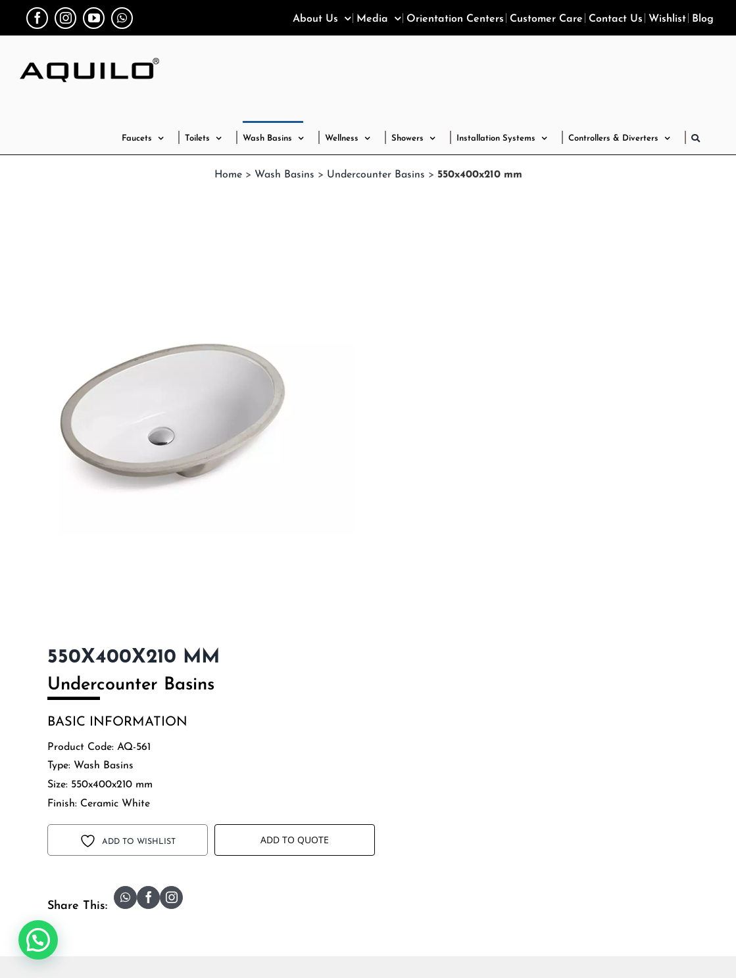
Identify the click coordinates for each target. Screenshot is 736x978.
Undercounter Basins (376, 175)
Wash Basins (284, 175)
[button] (695, 137)
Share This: (77, 906)
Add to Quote (294, 839)
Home (228, 175)
